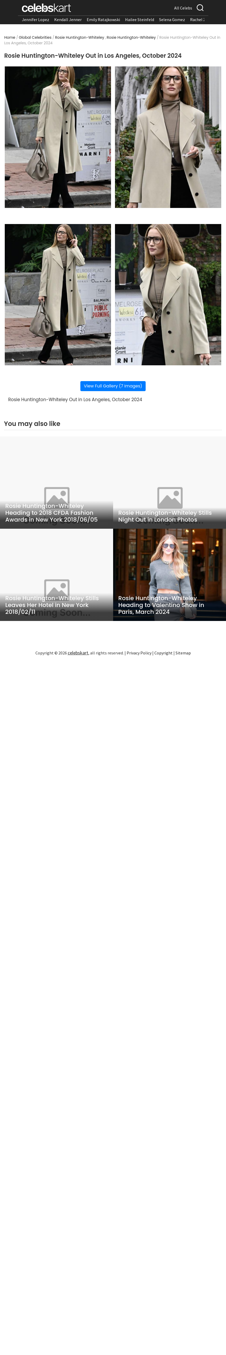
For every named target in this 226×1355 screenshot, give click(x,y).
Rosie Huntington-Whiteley (79, 37)
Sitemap (183, 652)
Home (9, 37)
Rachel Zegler (202, 19)
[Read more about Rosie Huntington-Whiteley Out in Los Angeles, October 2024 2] (168, 137)
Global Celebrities (35, 37)
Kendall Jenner (68, 19)
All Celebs (183, 8)
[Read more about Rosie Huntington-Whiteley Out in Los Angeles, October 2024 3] (58, 295)
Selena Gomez (172, 19)
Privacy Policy (139, 652)
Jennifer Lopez (35, 19)
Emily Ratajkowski (103, 19)
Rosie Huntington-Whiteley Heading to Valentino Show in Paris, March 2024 (161, 605)
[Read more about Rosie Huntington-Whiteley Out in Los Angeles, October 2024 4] (168, 295)
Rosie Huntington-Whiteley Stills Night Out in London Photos (165, 516)
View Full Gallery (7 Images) (113, 386)
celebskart (78, 653)
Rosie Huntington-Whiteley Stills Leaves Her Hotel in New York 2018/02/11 (52, 605)
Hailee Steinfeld (139, 19)
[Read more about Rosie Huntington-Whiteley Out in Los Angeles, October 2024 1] (58, 137)
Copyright (163, 652)
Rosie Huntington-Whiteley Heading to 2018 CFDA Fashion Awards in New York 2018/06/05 (51, 513)
